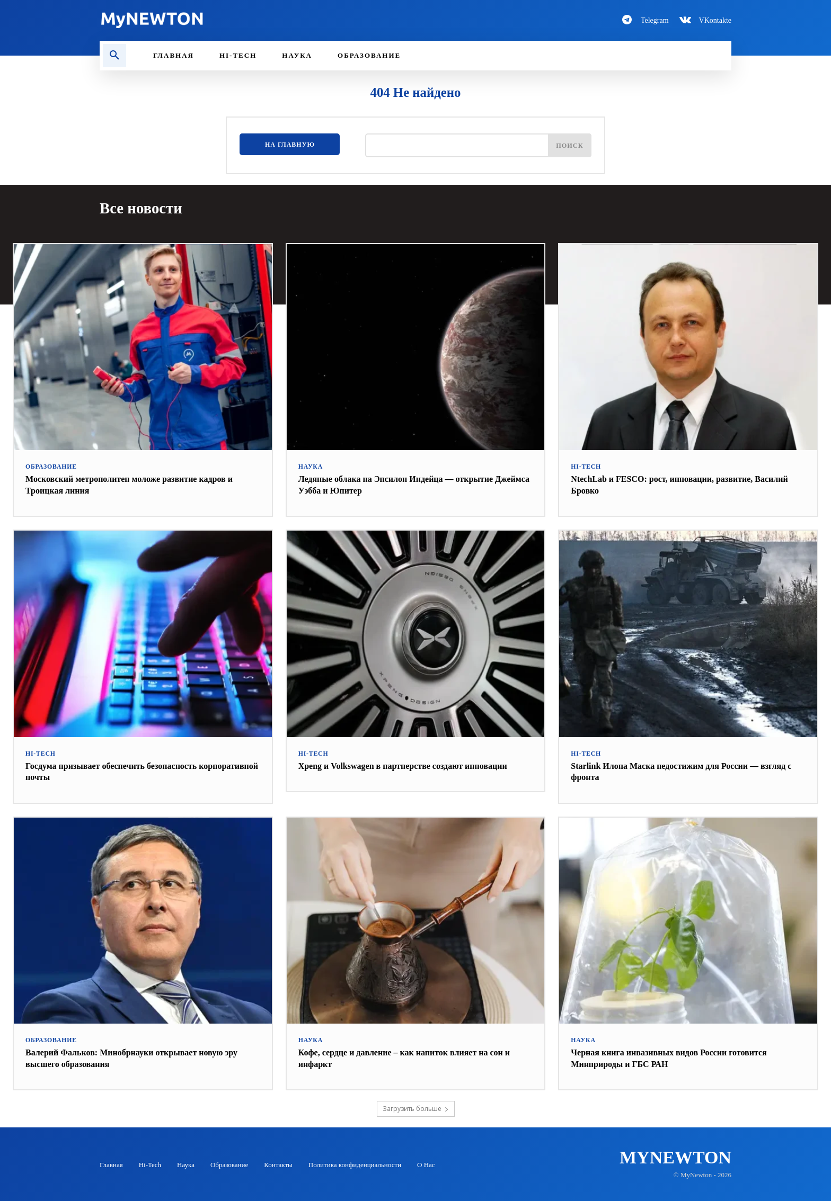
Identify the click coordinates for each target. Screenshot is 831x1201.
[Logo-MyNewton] (251, 20)
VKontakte (715, 20)
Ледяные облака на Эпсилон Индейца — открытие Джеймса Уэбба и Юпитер (407, 484)
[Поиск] (568, 147)
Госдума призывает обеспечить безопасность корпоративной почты (121, 770)
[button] (114, 55)
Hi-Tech (585, 466)
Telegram (655, 20)
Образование (49, 466)
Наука (310, 466)
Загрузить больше (416, 1108)
